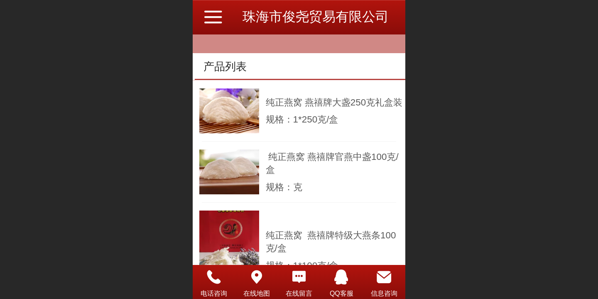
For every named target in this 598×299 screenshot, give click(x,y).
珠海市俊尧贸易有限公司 (316, 16)
